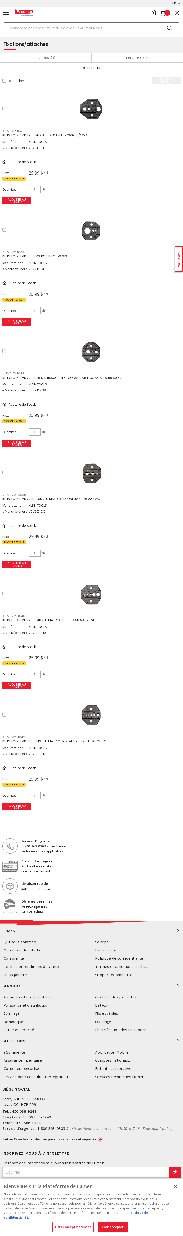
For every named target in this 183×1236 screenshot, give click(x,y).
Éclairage (12, 1013)
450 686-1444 (28, 1122)
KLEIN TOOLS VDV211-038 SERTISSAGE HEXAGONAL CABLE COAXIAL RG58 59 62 (62, 378)
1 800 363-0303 (51, 1128)
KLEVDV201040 (13, 616)
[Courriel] (85, 1172)
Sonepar (102, 942)
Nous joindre (15, 974)
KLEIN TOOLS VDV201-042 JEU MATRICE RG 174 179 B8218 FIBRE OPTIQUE (56, 741)
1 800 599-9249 (37, 1117)
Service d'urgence (35, 841)
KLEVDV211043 (13, 252)
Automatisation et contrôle (28, 997)
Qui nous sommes (20, 942)
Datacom (103, 1005)
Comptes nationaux (112, 1060)
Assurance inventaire (23, 1060)
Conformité (14, 958)
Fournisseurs (107, 950)
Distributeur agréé (36, 861)
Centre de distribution (24, 950)
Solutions (91, 1041)
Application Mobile (112, 1052)
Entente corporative (113, 1068)
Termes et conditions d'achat (121, 966)
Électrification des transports (121, 1030)
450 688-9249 (24, 1111)
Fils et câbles (106, 1013)
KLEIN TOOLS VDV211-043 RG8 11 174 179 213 (34, 256)
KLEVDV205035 (14, 495)
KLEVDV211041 (12, 131)
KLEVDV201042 (13, 737)
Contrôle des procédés (115, 997)
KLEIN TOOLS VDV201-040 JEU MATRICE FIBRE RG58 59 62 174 (48, 620)
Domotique (13, 1021)
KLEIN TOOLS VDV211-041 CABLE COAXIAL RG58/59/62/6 (44, 135)
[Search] (91, 27)
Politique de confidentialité (119, 958)
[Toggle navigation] (6, 12)
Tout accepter (113, 1227)
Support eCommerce (113, 974)
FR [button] (174, 3)
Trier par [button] (134, 58)
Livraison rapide (34, 883)
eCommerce (14, 1052)
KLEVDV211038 (13, 373)
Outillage (103, 1021)
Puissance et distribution (26, 1005)
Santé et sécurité (19, 1030)
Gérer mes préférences (73, 1227)
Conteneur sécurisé (21, 1068)
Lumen (91, 930)
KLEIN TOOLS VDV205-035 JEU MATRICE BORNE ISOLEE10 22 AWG (51, 499)
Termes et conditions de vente (31, 966)
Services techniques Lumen (119, 1077)
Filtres (45, 58)
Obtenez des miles (36, 901)
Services (91, 985)
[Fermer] (175, 1186)
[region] (91, 1207)
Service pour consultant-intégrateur (36, 1077)
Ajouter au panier (17, 200)
